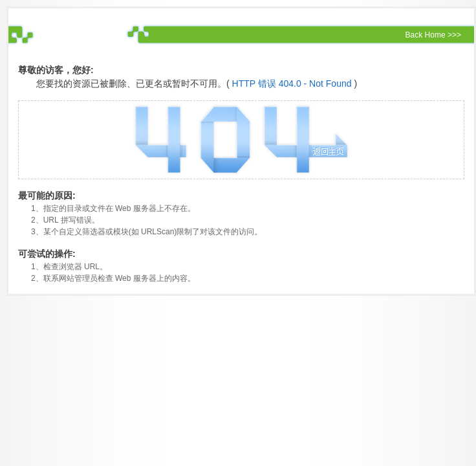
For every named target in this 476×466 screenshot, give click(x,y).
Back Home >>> (433, 34)
